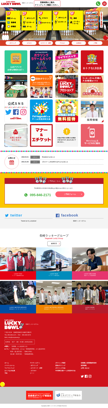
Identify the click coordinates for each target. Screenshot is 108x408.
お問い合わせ (85, 368)
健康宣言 (54, 243)
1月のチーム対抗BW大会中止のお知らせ (55, 162)
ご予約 (95, 43)
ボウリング (13, 43)
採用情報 (84, 365)
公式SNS (78, 43)
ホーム (7, 363)
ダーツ (32, 373)
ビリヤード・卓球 (46, 43)
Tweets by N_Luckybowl (28, 221)
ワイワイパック (10, 368)
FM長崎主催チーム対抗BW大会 (65, 370)
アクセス (62, 43)
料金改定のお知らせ (48, 157)
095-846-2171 (40, 195)
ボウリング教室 (60, 363)
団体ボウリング (60, 365)
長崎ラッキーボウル (79, 221)
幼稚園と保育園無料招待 (88, 363)
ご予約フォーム (70, 195)
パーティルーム (10, 365)
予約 (6, 373)
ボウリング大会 (60, 368)
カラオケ (29, 43)
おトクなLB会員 (10, 370)
